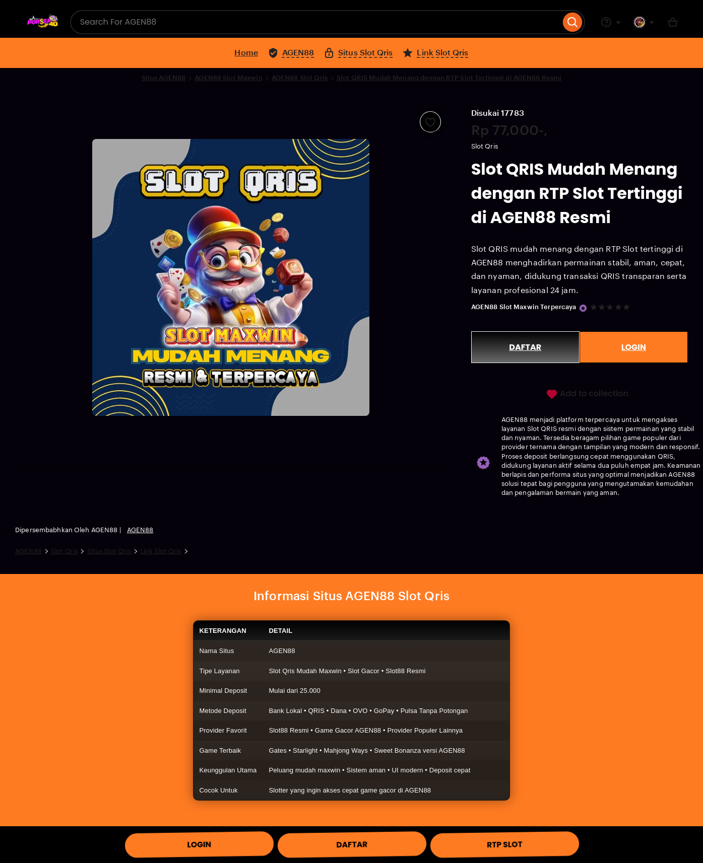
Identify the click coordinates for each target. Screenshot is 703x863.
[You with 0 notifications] (644, 22)
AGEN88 (140, 530)
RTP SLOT (505, 844)
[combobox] (315, 22)
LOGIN (633, 347)
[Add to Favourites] (430, 121)
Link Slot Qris (160, 551)
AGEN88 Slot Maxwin (228, 78)
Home (246, 52)
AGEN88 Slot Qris (300, 78)
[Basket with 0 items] (673, 22)
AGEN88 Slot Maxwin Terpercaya (524, 307)
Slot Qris (64, 551)
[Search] (572, 22)
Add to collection (587, 394)
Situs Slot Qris (110, 551)
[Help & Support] (610, 22)
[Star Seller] (583, 308)
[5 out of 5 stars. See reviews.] (611, 307)
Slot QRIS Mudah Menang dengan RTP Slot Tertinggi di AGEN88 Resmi (449, 78)
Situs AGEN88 (164, 78)
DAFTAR (525, 347)
